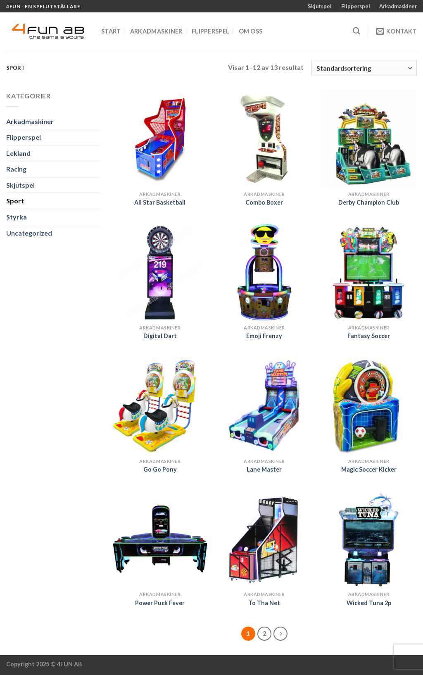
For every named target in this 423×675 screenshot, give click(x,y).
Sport (15, 201)
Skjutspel (320, 6)
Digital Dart (160, 335)
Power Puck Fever (160, 602)
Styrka (16, 217)
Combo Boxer (264, 202)
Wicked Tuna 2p (369, 602)
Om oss (251, 31)
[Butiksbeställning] (364, 68)
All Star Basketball (159, 202)
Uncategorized (29, 233)
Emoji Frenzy (264, 335)
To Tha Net (264, 602)
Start (111, 31)
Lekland (18, 153)
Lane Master (264, 469)
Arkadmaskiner (398, 6)
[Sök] (356, 31)
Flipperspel (355, 6)
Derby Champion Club (368, 202)
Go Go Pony (160, 469)
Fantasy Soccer (368, 335)
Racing (16, 169)
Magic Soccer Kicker (369, 469)
